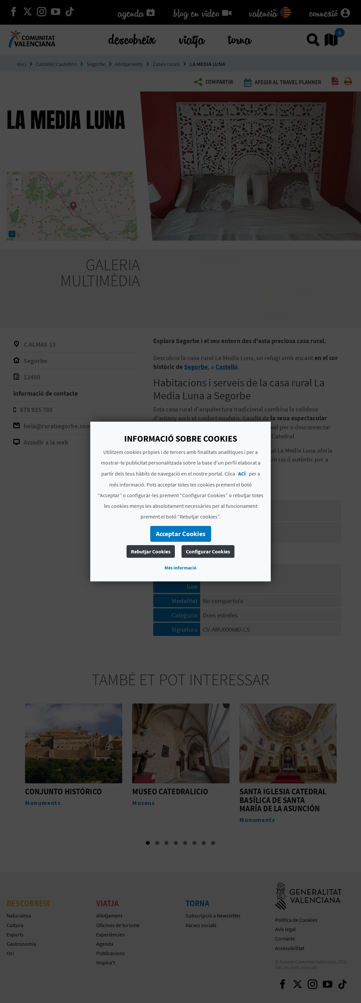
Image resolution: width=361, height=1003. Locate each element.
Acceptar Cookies (180, 533)
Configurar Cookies (208, 551)
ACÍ (242, 473)
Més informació (180, 568)
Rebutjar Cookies (151, 551)
